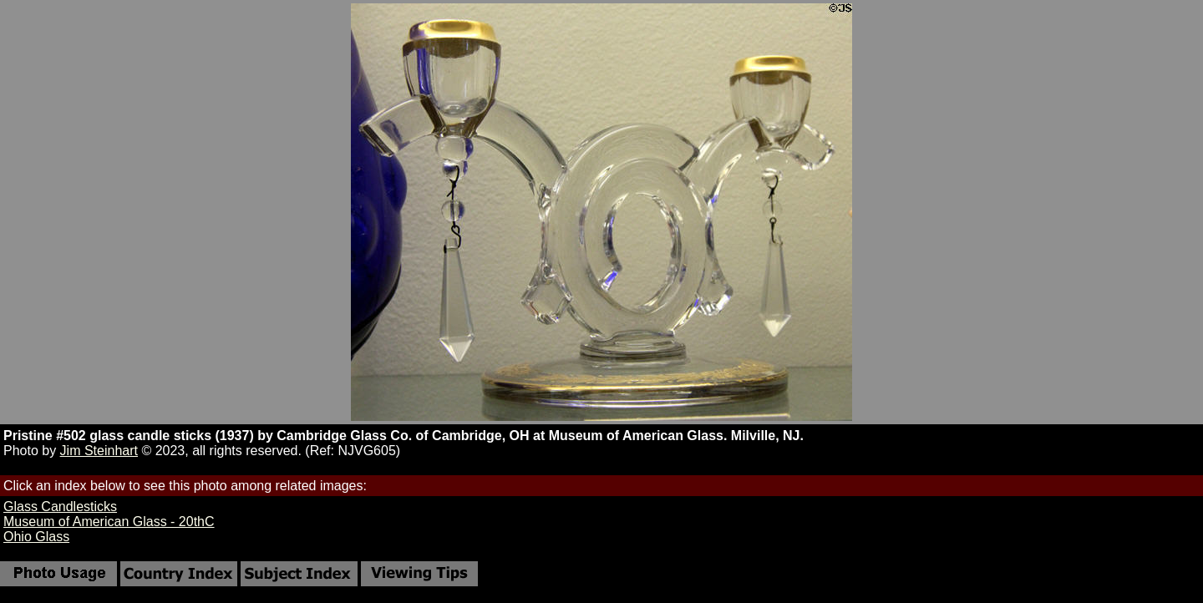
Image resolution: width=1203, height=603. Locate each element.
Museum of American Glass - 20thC (109, 521)
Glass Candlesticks (60, 506)
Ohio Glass (36, 537)
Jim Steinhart (99, 450)
